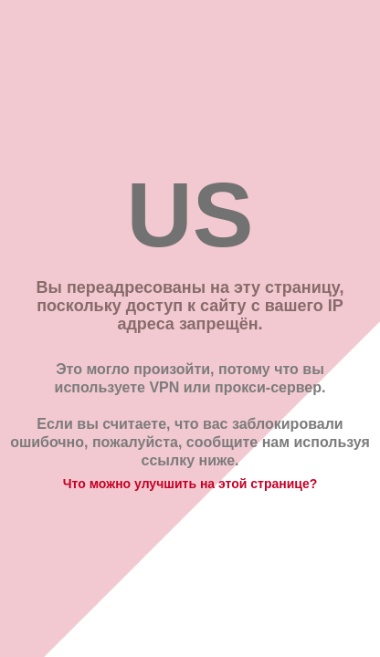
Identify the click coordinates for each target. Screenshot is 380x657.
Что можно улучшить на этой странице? (190, 483)
